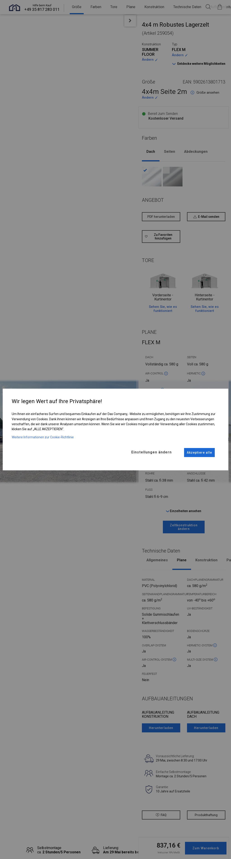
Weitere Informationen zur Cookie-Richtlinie (43, 437)
